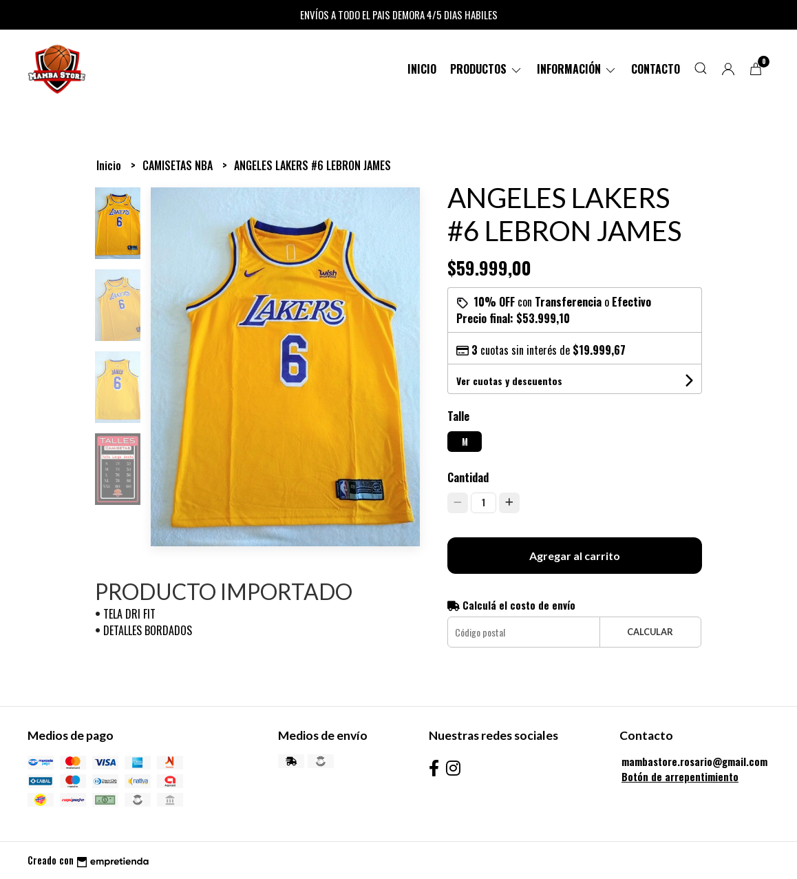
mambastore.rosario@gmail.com (694, 761)
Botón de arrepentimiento (679, 776)
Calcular (650, 631)
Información (577, 69)
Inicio (421, 69)
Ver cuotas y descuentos (509, 380)
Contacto (655, 69)
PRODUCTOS (486, 69)
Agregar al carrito (574, 555)
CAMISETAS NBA (178, 165)
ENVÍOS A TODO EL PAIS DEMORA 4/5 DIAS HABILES (399, 14)
